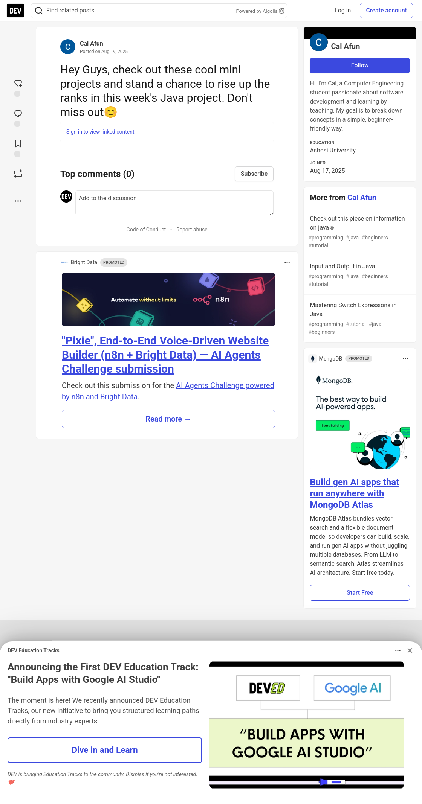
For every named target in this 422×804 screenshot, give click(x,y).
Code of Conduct (146, 230)
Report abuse (192, 230)
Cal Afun (91, 43)
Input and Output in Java (359, 275)
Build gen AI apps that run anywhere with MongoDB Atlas (354, 493)
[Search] (38, 11)
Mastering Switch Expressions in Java (359, 319)
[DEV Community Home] (15, 10)
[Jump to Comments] (18, 117)
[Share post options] (18, 201)
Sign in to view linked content (100, 132)
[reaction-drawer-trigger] (18, 87)
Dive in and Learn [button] (105, 750)
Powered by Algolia (260, 11)
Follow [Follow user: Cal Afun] (360, 65)
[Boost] (18, 173)
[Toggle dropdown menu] (287, 262)
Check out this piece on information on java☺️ (359, 232)
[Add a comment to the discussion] (174, 203)
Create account (386, 10)
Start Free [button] (360, 592)
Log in (343, 10)
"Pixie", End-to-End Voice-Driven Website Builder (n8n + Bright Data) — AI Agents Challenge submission (165, 354)
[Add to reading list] (18, 148)
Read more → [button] (168, 418)
